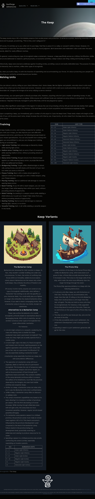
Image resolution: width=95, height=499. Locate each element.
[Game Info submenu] (27, 5)
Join (91, 2)
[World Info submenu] (39, 5)
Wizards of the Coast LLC (86, 489)
